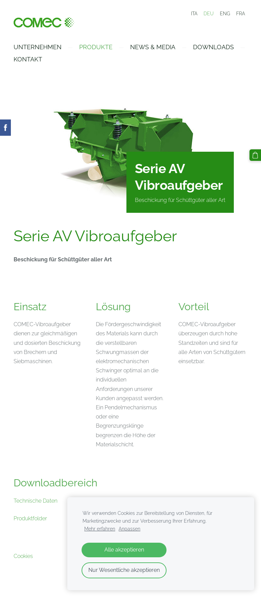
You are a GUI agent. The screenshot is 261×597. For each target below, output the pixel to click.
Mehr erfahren (99, 528)
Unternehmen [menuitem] (38, 47)
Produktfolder (30, 518)
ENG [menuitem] (225, 13)
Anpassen (129, 528)
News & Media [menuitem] (152, 47)
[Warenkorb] (255, 155)
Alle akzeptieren (124, 549)
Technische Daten (35, 501)
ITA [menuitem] (194, 13)
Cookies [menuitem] (23, 556)
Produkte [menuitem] (95, 47)
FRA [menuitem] (240, 13)
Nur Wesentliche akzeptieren (124, 570)
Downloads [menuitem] (213, 47)
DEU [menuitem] (209, 13)
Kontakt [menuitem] (28, 59)
